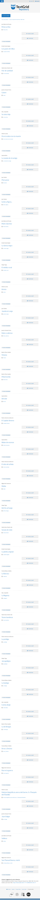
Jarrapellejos (6, 661)
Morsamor (5, 180)
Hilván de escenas (8, 442)
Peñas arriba (6, 27)
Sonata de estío (7, 530)
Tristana (4, 355)
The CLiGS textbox (5, 19)
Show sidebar (6, 15)
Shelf (32, 1)
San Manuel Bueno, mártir (11, 860)
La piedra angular (8, 552)
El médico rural (7, 267)
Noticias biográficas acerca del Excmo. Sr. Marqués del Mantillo (14, 797)
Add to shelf (31, 33)
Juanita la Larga (7, 311)
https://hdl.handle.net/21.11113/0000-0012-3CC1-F (24, 882)
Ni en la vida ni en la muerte (11, 136)
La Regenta (5, 595)
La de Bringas (6, 727)
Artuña (4, 289)
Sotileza (4, 838)
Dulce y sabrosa (7, 333)
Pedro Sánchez (7, 224)
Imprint (13, 889)
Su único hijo (6, 114)
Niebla (4, 486)
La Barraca (5, 574)
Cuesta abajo (6, 705)
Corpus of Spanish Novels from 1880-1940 (16, 19)
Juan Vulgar (6, 817)
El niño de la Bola (7, 464)
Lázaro (4, 93)
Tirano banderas (7, 617)
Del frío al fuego (7, 508)
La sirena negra (7, 246)
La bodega (5, 683)
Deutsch (38, 1)
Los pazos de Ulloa (8, 49)
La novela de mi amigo (9, 158)
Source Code (24, 889)
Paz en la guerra (7, 770)
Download (30, 38)
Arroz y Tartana (7, 749)
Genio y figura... (7, 202)
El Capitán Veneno (8, 421)
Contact (9, 889)
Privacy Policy (18, 889)
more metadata (6, 41)
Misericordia (6, 377)
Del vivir (4, 399)
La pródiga (5, 639)
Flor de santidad (7, 71)
